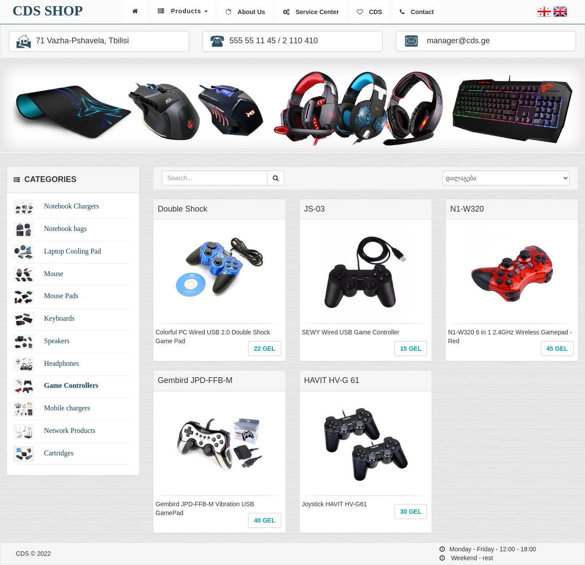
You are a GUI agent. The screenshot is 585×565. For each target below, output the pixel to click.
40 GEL (264, 520)
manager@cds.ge (445, 41)
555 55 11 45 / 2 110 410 (262, 41)
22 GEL (264, 348)
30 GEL (410, 511)
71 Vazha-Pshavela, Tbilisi (71, 41)
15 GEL (410, 348)
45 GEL (557, 348)
